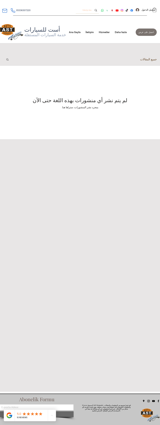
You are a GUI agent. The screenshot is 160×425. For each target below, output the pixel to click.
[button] (154, 9)
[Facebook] (158, 401)
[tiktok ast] (126, 10)
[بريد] (4, 10)
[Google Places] (143, 401)
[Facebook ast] (131, 10)
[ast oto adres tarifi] (112, 10)
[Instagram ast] (122, 10)
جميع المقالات (148, 59)
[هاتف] (13, 10)
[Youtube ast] (117, 10)
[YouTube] (153, 401)
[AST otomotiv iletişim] (107, 10)
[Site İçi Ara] (88, 10)
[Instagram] (148, 401)
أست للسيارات (42, 29)
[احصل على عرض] (146, 32)
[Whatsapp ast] (102, 10)
